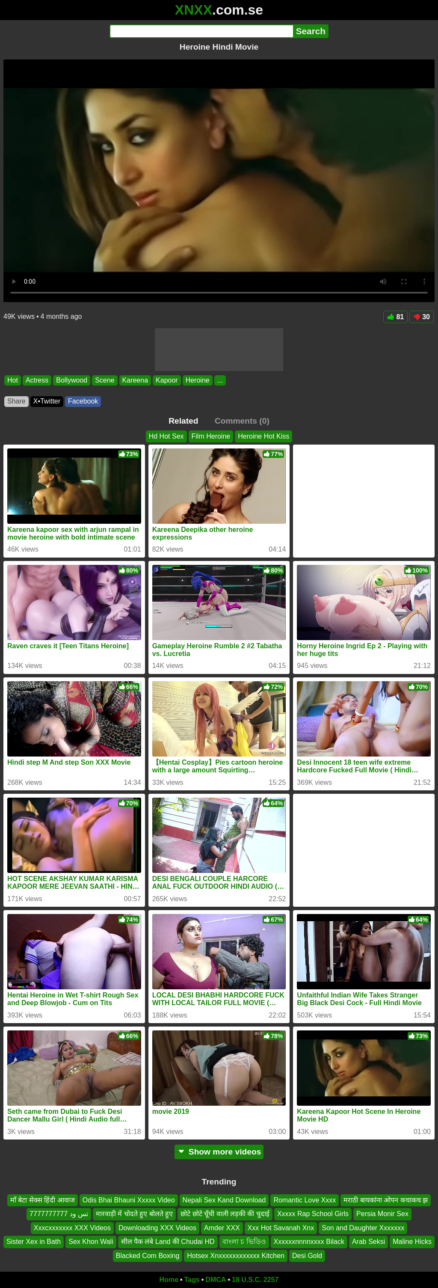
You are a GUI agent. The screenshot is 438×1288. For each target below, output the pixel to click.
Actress (37, 380)
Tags (192, 1279)
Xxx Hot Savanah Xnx (281, 1228)
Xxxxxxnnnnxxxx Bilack (309, 1241)
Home (169, 1279)
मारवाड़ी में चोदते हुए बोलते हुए (134, 1214)
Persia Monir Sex (382, 1214)
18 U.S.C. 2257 (255, 1279)
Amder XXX (222, 1228)
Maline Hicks (412, 1241)
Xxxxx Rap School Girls (313, 1214)
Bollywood (71, 380)
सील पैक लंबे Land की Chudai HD (168, 1241)
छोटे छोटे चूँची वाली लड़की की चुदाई (225, 1214)
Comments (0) (242, 420)
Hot (12, 380)
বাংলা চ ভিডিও (244, 1241)
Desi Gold (307, 1255)
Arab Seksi (368, 1241)
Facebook (83, 401)
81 (395, 317)
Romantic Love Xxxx (304, 1200)
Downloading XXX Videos (157, 1228)
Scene (104, 380)
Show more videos (219, 1151)
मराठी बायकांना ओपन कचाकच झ (385, 1200)
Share (16, 401)
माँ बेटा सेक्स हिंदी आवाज (42, 1200)
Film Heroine (211, 436)
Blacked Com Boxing (148, 1255)
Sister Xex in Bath (33, 1241)
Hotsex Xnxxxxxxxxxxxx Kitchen (235, 1255)
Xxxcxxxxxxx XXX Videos (72, 1228)
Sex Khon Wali (90, 1241)
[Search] (201, 31)
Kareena (135, 380)
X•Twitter (46, 401)
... (220, 380)
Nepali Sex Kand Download (224, 1200)
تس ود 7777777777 (59, 1214)
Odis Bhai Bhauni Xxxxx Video (129, 1200)
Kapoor (167, 380)
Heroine (198, 380)
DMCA (215, 1279)
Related (183, 420)
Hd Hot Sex (166, 436)
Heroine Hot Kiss (263, 436)
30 (421, 317)
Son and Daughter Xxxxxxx (363, 1228)
